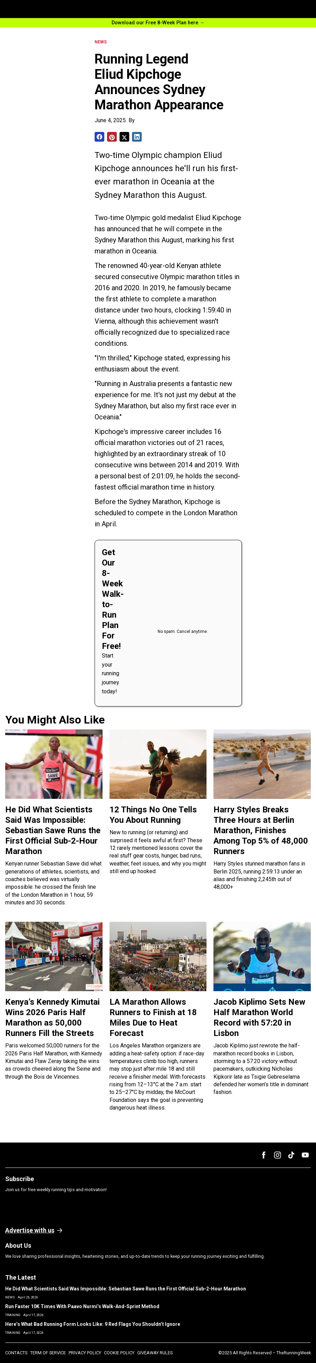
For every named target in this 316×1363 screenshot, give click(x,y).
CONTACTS (16, 1352)
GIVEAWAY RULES (155, 1352)
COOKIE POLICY (119, 1352)
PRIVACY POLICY (85, 1352)
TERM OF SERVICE (48, 1352)
